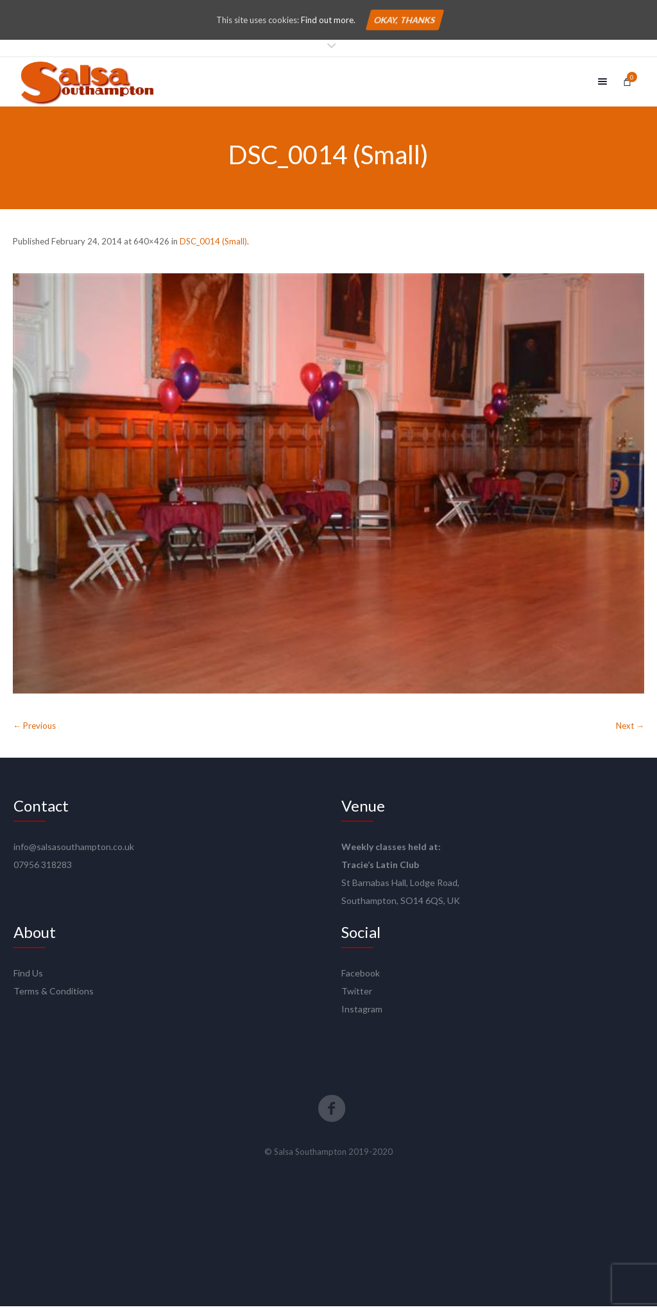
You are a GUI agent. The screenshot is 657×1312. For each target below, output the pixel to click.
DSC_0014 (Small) (213, 247)
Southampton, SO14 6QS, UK (400, 906)
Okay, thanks (404, 20)
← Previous (34, 731)
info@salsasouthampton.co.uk (73, 852)
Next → (630, 731)
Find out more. (328, 20)
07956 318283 (42, 870)
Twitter (356, 996)
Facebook (360, 978)
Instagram (361, 1014)
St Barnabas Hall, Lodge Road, (400, 888)
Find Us (28, 978)
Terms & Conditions (53, 996)
